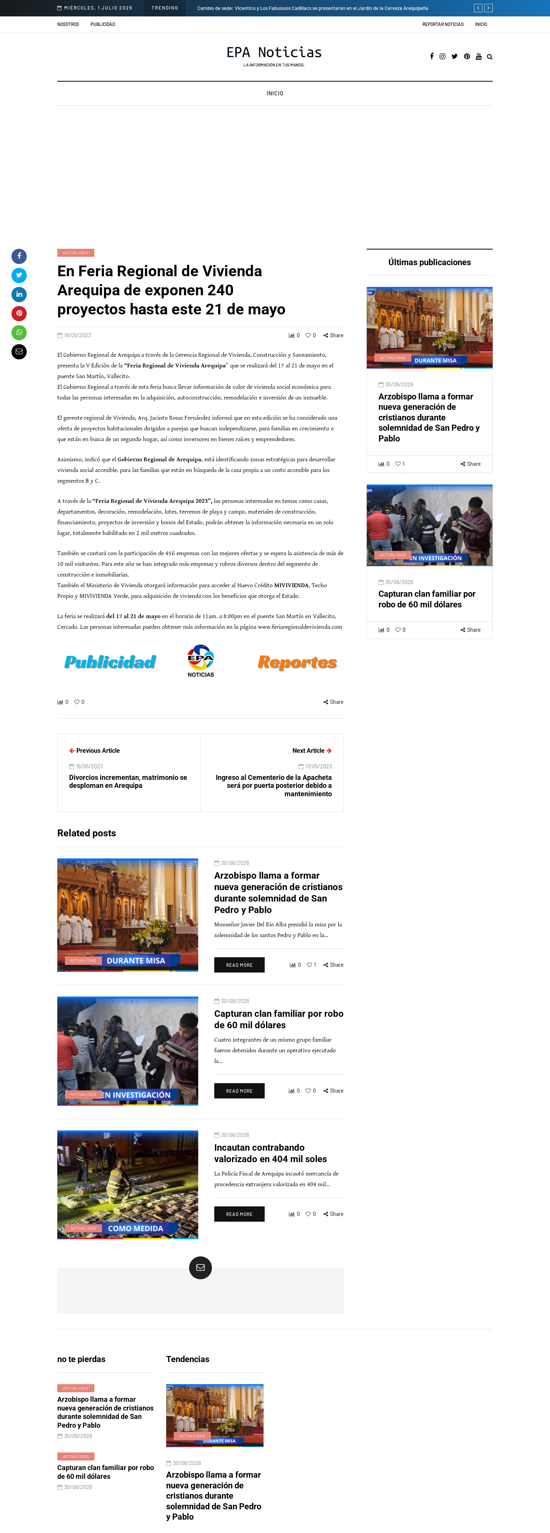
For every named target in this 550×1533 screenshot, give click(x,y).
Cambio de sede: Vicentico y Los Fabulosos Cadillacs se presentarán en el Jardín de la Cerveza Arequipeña (312, 8)
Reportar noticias (443, 24)
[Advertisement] (275, 178)
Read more (216, 969)
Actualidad (76, 252)
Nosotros (68, 24)
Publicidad (103, 24)
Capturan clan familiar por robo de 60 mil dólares (427, 615)
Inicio (481, 24)
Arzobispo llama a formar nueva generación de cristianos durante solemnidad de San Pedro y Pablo (429, 433)
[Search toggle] (490, 57)
